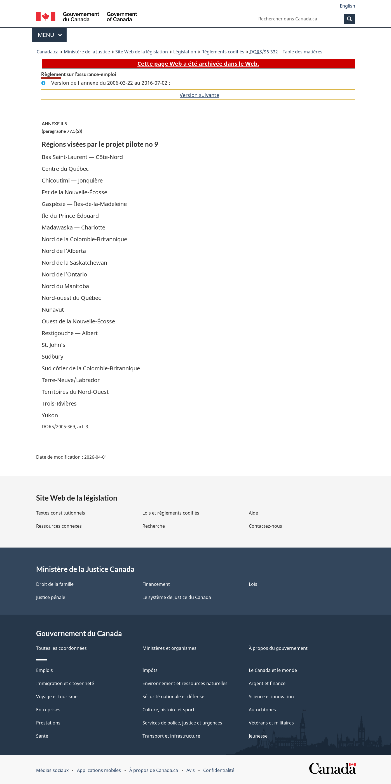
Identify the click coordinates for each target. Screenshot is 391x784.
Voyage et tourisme (57, 696)
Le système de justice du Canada (176, 597)
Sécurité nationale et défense (173, 696)
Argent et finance (267, 683)
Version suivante (199, 95)
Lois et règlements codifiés (170, 513)
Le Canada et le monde (273, 670)
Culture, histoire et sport (168, 710)
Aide (253, 513)
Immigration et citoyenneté (65, 683)
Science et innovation (271, 696)
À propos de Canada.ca (153, 770)
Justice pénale (50, 597)
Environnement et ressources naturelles (185, 683)
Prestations (48, 723)
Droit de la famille (55, 584)
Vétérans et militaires (271, 723)
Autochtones (262, 710)
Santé (42, 736)
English (347, 6)
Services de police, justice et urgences (182, 723)
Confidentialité (218, 770)
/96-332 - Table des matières (286, 52)
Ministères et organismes (169, 648)
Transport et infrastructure (171, 736)
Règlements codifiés (223, 52)
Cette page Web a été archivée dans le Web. (198, 63)
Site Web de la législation (141, 52)
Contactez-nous (265, 526)
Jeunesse (258, 736)
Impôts (150, 670)
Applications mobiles (99, 770)
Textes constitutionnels (60, 513)
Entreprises (48, 710)
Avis (190, 770)
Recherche (153, 526)
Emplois (44, 670)
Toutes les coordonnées (61, 648)
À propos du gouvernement (278, 648)
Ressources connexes (59, 526)
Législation (184, 52)
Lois (253, 584)
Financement (156, 584)
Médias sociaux (52, 770)
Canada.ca (47, 52)
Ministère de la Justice (87, 52)
